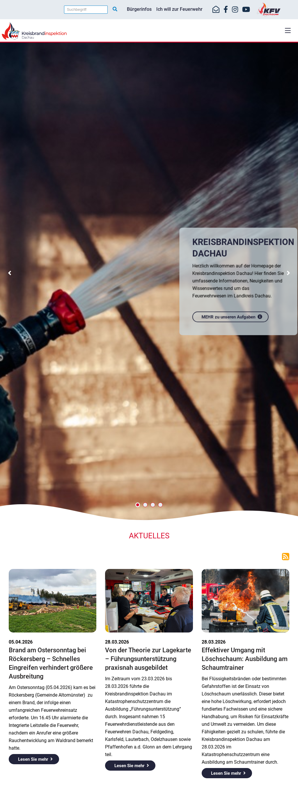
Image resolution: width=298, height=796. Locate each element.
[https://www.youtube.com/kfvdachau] (246, 10)
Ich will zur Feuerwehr (179, 9)
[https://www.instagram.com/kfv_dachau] (235, 10)
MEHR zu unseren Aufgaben (229, 315)
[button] (288, 30)
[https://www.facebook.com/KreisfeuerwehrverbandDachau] (225, 10)
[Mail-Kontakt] (215, 10)
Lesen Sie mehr (33, 759)
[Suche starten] (115, 9)
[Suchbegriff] (86, 10)
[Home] (149, 31)
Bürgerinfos (139, 9)
